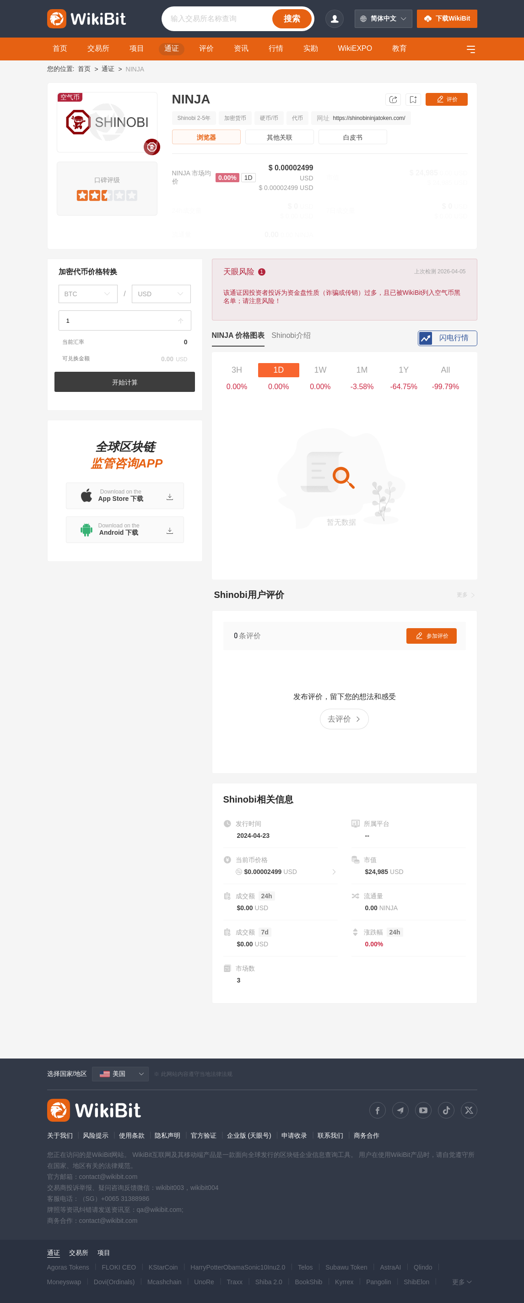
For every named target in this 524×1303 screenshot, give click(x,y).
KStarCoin (163, 1267)
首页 (84, 68)
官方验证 (203, 1135)
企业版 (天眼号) (249, 1135)
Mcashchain (164, 1282)
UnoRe (204, 1282)
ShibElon (416, 1282)
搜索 (292, 18)
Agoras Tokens (68, 1267)
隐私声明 (167, 1135)
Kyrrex (344, 1282)
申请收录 (294, 1135)
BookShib (308, 1282)
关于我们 (60, 1135)
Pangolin (378, 1282)
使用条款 (132, 1135)
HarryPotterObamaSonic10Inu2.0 (237, 1267)
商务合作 (366, 1135)
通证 (108, 68)
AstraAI (390, 1267)
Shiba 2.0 (268, 1282)
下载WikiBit (447, 19)
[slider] (107, 193)
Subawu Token (346, 1267)
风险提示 (95, 1135)
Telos (305, 1267)
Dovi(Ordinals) (114, 1282)
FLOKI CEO (119, 1267)
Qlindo (423, 1267)
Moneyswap (64, 1282)
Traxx (235, 1282)
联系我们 (330, 1135)
